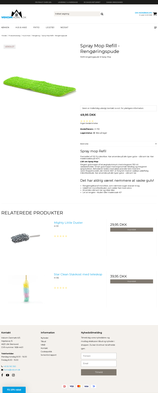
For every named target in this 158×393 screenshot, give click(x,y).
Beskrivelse (84, 144)
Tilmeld (99, 372)
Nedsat (64, 27)
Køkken (5, 27)
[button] (14, 390)
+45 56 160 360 (8, 366)
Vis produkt (131, 230)
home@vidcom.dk (12, 370)
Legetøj (50, 27)
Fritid (36, 27)
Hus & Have (21, 27)
